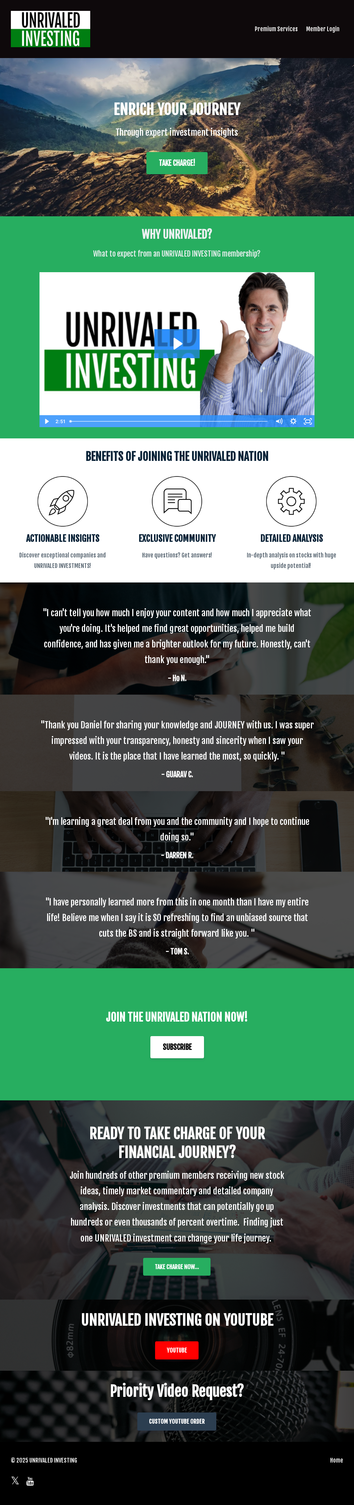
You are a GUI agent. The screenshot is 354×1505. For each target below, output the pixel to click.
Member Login (323, 29)
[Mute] (278, 421)
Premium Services (276, 29)
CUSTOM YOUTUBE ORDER (177, 1421)
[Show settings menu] (293, 421)
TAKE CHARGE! (177, 163)
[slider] (169, 421)
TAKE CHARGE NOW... (177, 1267)
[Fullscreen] (307, 421)
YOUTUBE (177, 1350)
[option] (177, 638)
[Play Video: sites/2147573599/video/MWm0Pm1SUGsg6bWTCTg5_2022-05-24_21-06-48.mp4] (177, 343)
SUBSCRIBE (177, 1047)
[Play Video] (46, 421)
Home (336, 1460)
